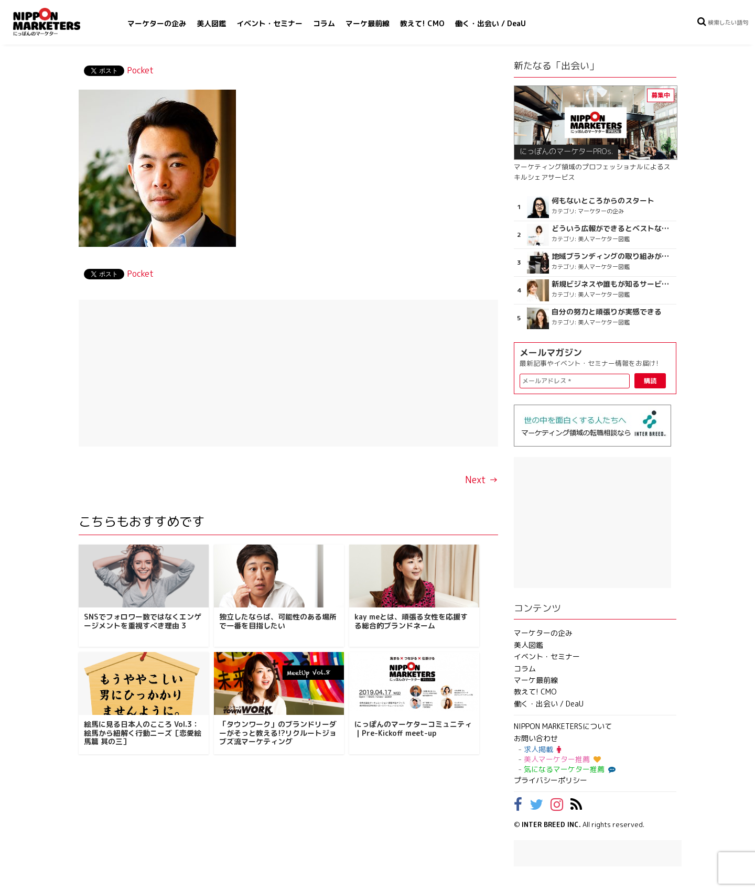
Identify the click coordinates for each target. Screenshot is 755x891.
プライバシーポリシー (550, 780)
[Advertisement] (288, 373)
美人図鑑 (211, 23)
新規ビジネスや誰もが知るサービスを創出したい (613, 284)
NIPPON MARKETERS (57, 22)
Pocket (140, 70)
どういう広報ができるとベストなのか (613, 228)
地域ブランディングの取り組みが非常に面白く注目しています (613, 256)
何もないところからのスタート (603, 200)
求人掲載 (542, 749)
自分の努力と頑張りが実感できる (607, 312)
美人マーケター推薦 (562, 759)
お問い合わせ (536, 738)
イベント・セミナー (269, 23)
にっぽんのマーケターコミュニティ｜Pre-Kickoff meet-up (413, 728)
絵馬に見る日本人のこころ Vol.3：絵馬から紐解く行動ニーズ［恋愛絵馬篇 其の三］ (142, 733)
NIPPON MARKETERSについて (563, 726)
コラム (324, 23)
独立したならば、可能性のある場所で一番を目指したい (278, 621)
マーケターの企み (156, 23)
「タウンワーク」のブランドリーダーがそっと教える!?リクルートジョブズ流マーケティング (278, 733)
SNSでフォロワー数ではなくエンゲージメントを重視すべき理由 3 (142, 621)
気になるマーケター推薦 (568, 769)
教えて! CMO (422, 23)
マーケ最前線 (368, 23)
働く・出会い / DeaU (490, 23)
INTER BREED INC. (551, 824)
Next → (481, 479)
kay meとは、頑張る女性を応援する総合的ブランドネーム (411, 621)
